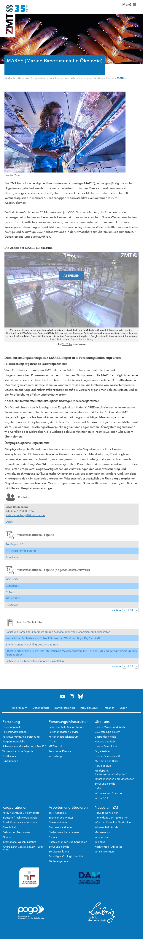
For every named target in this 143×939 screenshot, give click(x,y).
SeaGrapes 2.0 (14, 544)
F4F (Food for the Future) (21, 550)
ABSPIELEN (71, 275)
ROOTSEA (12, 604)
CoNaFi (10, 592)
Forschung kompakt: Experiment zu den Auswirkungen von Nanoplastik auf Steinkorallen (58, 632)
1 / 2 (130, 666)
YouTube (67, 344)
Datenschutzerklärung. (82, 339)
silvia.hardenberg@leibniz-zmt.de (25, 515)
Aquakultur (12, 557)
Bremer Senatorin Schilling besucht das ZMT (32, 644)
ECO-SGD (12, 579)
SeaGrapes (12, 585)
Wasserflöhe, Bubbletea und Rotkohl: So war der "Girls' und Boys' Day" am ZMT (53, 638)
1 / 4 (130, 610)
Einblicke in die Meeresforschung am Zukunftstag (35, 661)
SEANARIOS (13, 598)
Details (10, 521)
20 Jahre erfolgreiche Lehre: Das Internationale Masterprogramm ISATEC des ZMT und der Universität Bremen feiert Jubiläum (71, 652)
